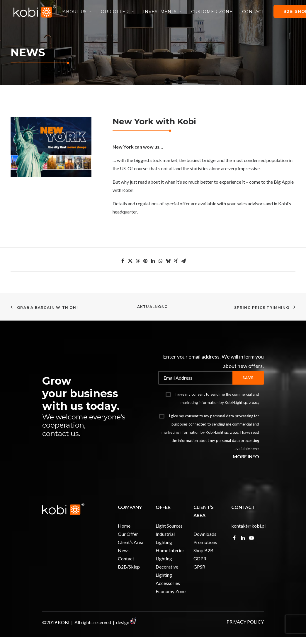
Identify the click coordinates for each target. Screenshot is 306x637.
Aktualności (153, 306)
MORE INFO (246, 456)
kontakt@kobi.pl (248, 525)
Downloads (204, 534)
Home (124, 525)
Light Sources (169, 525)
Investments (165, 13)
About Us (79, 13)
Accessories (168, 583)
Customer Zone (214, 13)
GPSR (199, 566)
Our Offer (120, 13)
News (124, 550)
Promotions (205, 542)
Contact (256, 13)
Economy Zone (171, 591)
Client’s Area (130, 542)
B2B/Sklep (129, 566)
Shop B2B (203, 550)
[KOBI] (36, 12)
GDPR (199, 558)
